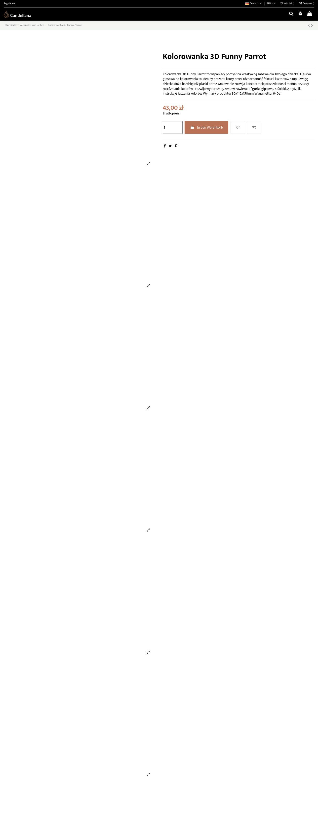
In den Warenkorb (206, 127)
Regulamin (9, 3)
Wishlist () (287, 3)
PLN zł (271, 3)
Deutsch (253, 3)
